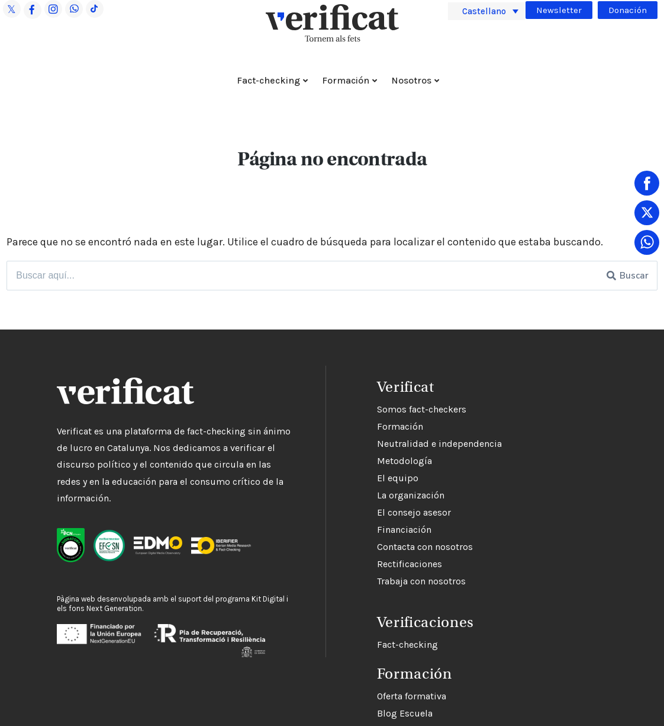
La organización (410, 495)
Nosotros (411, 80)
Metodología (404, 460)
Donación (627, 10)
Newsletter (559, 10)
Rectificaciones (409, 564)
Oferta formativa (411, 696)
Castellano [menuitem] (484, 10)
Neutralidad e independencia (439, 443)
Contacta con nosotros (425, 546)
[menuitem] (486, 11)
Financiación (404, 529)
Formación (345, 80)
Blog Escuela (405, 713)
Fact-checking (268, 80)
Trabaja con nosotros (421, 581)
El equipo (397, 478)
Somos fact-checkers (421, 409)
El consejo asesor (414, 512)
